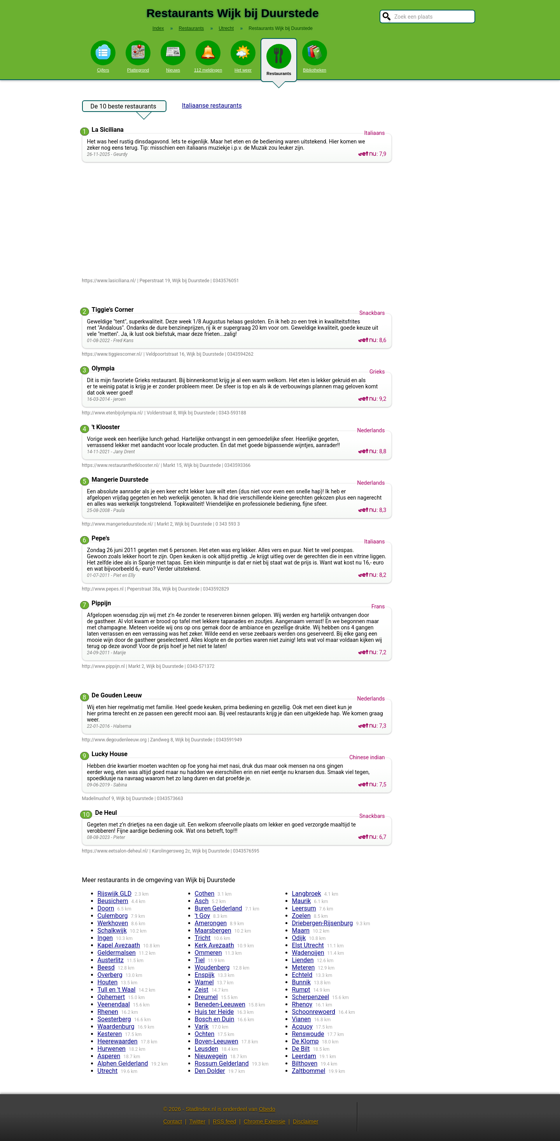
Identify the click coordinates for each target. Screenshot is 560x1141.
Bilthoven (305, 1063)
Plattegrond (138, 56)
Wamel (204, 982)
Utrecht (108, 1071)
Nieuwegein (211, 1056)
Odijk (299, 938)
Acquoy (302, 1026)
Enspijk (205, 974)
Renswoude (308, 1034)
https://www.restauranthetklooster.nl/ (121, 465)
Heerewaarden (118, 1041)
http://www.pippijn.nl (103, 666)
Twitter (197, 1121)
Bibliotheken (314, 56)
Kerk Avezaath (214, 945)
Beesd (106, 967)
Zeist (201, 989)
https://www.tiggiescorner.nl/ (112, 354)
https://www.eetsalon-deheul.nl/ (115, 851)
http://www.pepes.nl (103, 589)
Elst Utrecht (308, 945)
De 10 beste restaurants (123, 107)
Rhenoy (302, 1004)
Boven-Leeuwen (216, 1041)
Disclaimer (305, 1121)
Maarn (301, 930)
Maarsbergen (213, 930)
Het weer (243, 56)
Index (158, 28)
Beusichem (113, 901)
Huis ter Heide (214, 1011)
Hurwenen (112, 1048)
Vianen (301, 1019)
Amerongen (211, 923)
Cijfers (103, 56)
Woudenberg (212, 967)
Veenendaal (114, 1004)
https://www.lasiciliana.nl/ (109, 280)
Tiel (200, 960)
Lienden (303, 960)
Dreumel (206, 997)
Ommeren (208, 952)
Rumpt (301, 989)
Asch (202, 901)
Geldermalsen (117, 952)
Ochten (205, 1034)
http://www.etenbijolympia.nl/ (113, 413)
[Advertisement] (238, 220)
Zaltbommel (309, 1071)
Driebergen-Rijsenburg (322, 923)
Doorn (106, 908)
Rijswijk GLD (115, 893)
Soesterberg (114, 1019)
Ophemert (111, 997)
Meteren (303, 967)
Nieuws (173, 56)
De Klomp (305, 1041)
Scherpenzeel (310, 997)
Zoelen (301, 915)
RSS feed (224, 1121)
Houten (108, 982)
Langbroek (306, 893)
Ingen (105, 938)
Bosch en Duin (214, 1019)
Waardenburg (116, 1026)
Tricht (203, 938)
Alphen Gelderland (123, 1063)
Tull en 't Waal (117, 989)
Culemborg (113, 915)
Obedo (267, 1109)
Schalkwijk (112, 930)
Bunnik (301, 982)
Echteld (302, 974)
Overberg (110, 974)
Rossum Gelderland (222, 1063)
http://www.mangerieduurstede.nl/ (118, 524)
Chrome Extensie (264, 1121)
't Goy (202, 915)
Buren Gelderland (218, 908)
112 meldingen (208, 56)
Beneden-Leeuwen (220, 1004)
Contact (172, 1121)
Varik (202, 1026)
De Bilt (301, 1048)
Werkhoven (113, 923)
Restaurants (278, 63)
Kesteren (110, 1034)
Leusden (207, 1048)
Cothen (205, 893)
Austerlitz (111, 960)
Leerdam (304, 1056)
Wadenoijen (308, 952)
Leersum (304, 908)
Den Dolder (210, 1071)
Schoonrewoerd (313, 1011)
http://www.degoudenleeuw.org (114, 740)
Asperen (109, 1056)
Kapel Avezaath (119, 945)
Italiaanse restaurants (212, 105)
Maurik (301, 901)
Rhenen (108, 1011)
